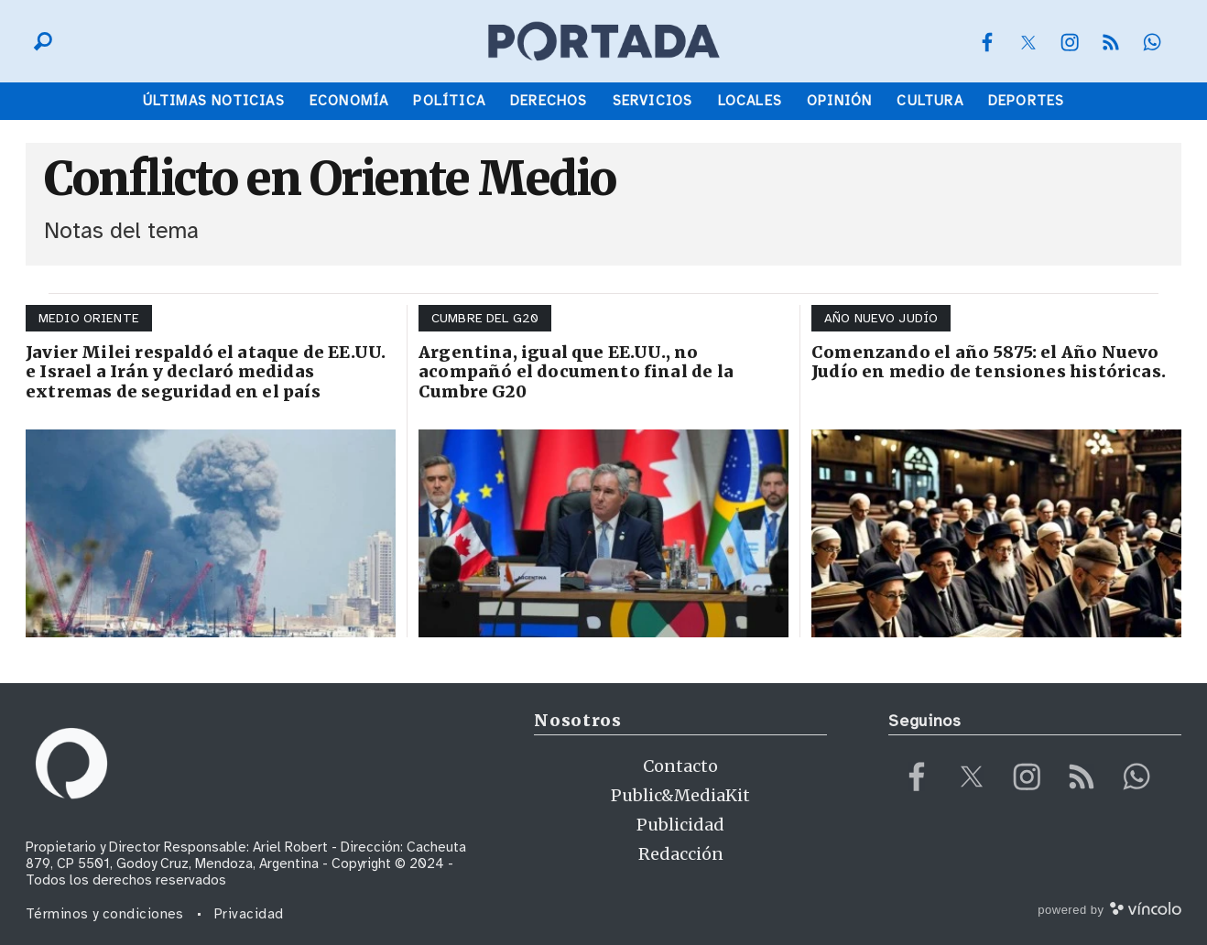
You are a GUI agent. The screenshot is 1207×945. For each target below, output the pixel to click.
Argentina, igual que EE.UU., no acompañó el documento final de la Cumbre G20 (576, 372)
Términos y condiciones (105, 914)
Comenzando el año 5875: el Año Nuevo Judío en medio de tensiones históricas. (988, 362)
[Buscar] (38, 41)
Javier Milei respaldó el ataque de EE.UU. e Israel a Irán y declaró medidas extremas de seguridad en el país (206, 372)
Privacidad (249, 914)
